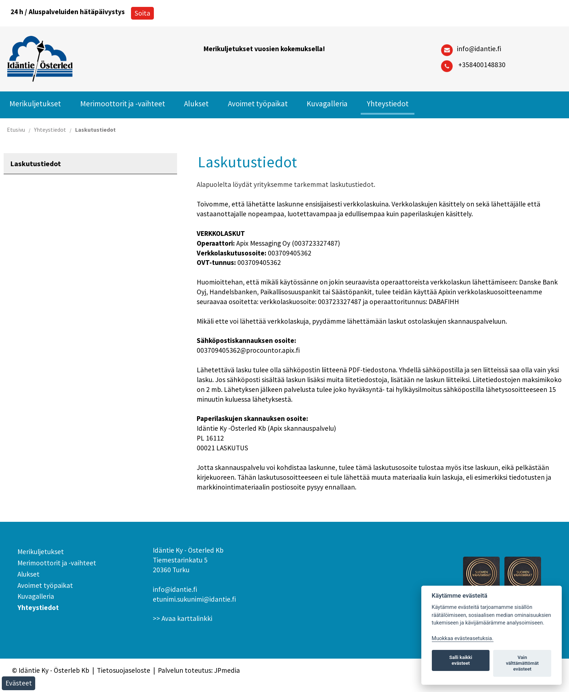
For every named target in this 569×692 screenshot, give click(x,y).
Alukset (196, 103)
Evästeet (18, 683)
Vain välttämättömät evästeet (522, 663)
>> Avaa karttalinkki (182, 618)
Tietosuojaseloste (123, 670)
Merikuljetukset (35, 103)
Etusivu (16, 129)
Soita (142, 13)
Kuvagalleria (327, 103)
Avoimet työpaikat (258, 103)
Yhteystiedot (388, 103)
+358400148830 (481, 64)
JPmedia (227, 670)
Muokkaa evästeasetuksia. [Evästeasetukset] (463, 638)
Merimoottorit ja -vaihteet (122, 103)
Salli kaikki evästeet (460, 660)
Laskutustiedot (95, 129)
